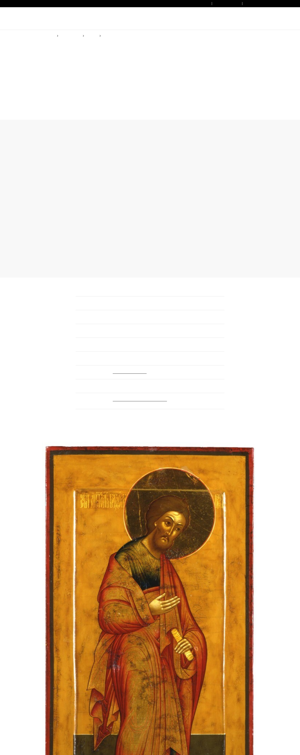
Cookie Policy (179, 393)
